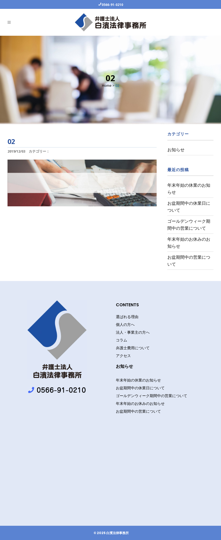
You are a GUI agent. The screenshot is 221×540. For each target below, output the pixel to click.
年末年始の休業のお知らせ (138, 380)
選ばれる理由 (127, 316)
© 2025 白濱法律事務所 (111, 533)
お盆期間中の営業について (138, 411)
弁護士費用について (133, 348)
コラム (121, 340)
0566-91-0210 (112, 4)
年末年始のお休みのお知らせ (140, 403)
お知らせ (176, 150)
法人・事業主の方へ (133, 332)
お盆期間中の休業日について (140, 387)
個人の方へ (125, 324)
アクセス (123, 355)
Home (107, 85)
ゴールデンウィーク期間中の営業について (151, 395)
